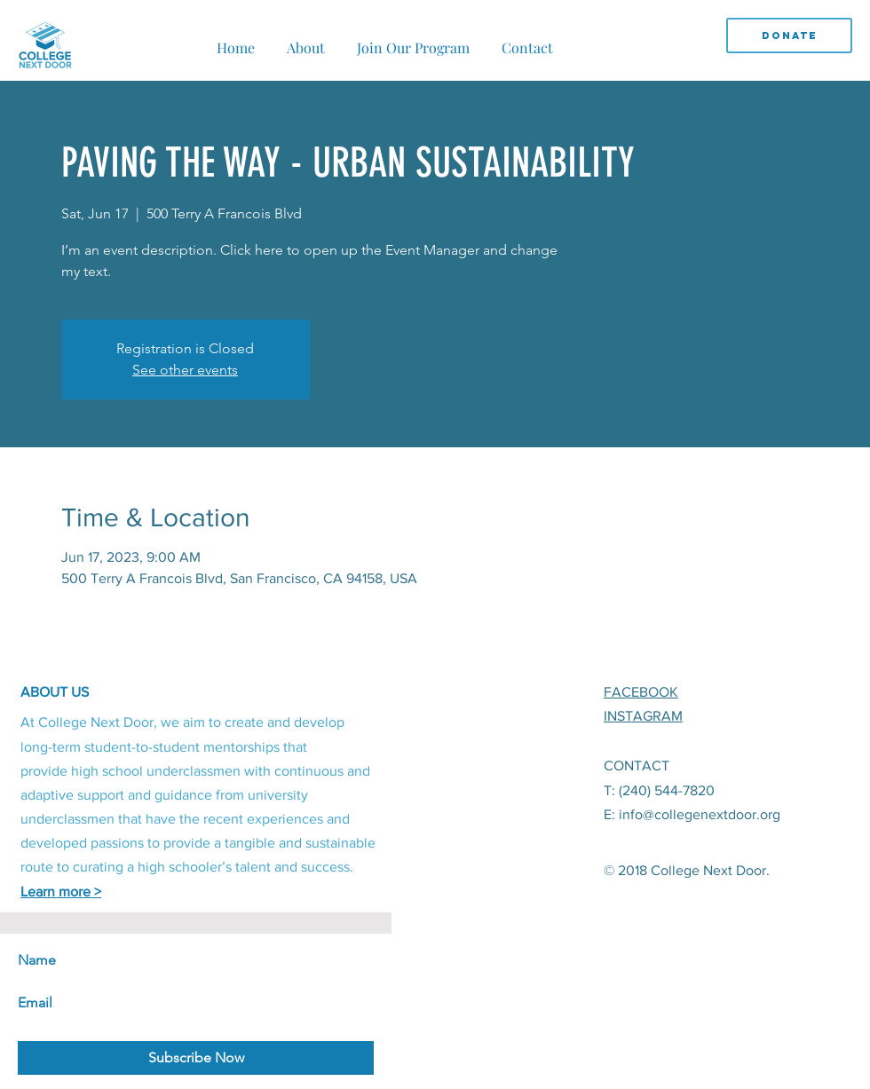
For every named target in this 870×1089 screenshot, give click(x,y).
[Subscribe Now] (196, 1058)
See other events (185, 369)
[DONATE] (789, 35)
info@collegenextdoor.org (699, 814)
